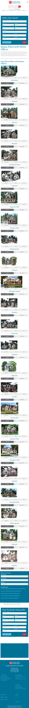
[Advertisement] (14, 650)
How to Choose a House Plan (20, 676)
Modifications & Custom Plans (20, 688)
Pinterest (15, 9)
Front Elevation (4, 584)
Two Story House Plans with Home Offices (10, 595)
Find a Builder (17, 677)
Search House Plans (4, 676)
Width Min (3, 33)
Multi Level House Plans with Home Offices (11, 591)
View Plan (7, 83)
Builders (17, 684)
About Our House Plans (5, 677)
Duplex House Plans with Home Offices (10, 598)
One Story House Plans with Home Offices (10, 593)
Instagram (19, 9)
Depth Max (15, 37)
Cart (25, 10)
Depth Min (3, 37)
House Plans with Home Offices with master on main (13, 588)
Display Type (3, 582)
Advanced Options (6, 42)
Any (4, 24)
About (16, 694)
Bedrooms (3, 23)
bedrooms (3, 580)
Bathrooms (16, 23)
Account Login (7, 10)
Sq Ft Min (3, 26)
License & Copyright (4, 699)
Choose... (4, 31)
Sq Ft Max (16, 26)
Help (1, 698)
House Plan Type (4, 30)
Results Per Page (3, 574)
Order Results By (3, 578)
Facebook (16, 9)
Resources (3, 694)
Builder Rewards (18, 686)
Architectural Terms (4, 697)
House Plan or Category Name (6, 19)
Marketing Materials (18, 687)
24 (2, 576)
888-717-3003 (11, 9)
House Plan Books (4, 680)
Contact (17, 701)
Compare (20, 10)
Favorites (14, 10)
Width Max (15, 33)
